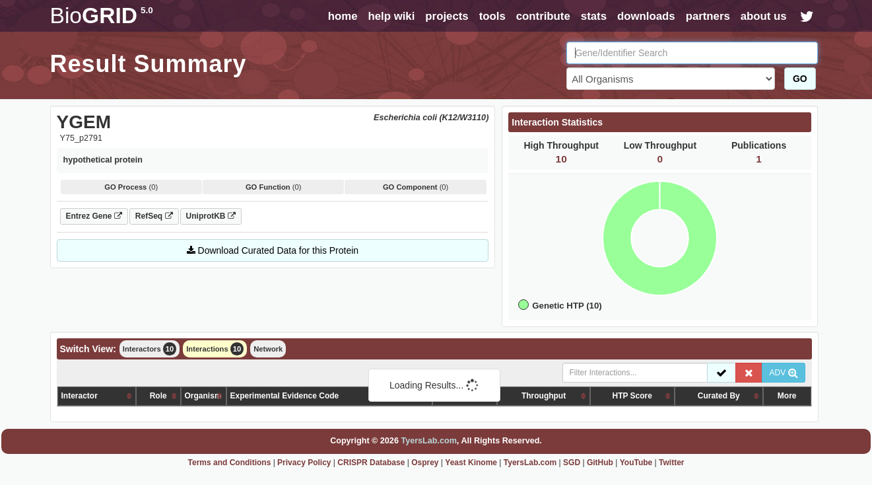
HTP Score (632, 395)
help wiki (391, 16)
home (343, 16)
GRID (101, 15)
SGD (571, 462)
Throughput (543, 395)
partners (708, 16)
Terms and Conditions (229, 462)
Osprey (424, 462)
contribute (543, 16)
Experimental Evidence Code (284, 395)
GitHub (600, 462)
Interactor (79, 395)
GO (800, 78)
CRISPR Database (371, 462)
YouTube (636, 462)
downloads (646, 16)
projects (446, 16)
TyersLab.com (428, 440)
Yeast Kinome (471, 462)
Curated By (719, 395)
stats (594, 16)
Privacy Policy (304, 462)
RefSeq (154, 216)
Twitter (671, 462)
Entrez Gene (94, 216)
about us (764, 16)
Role (158, 395)
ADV (783, 372)
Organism (203, 395)
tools (492, 16)
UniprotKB (211, 216)
